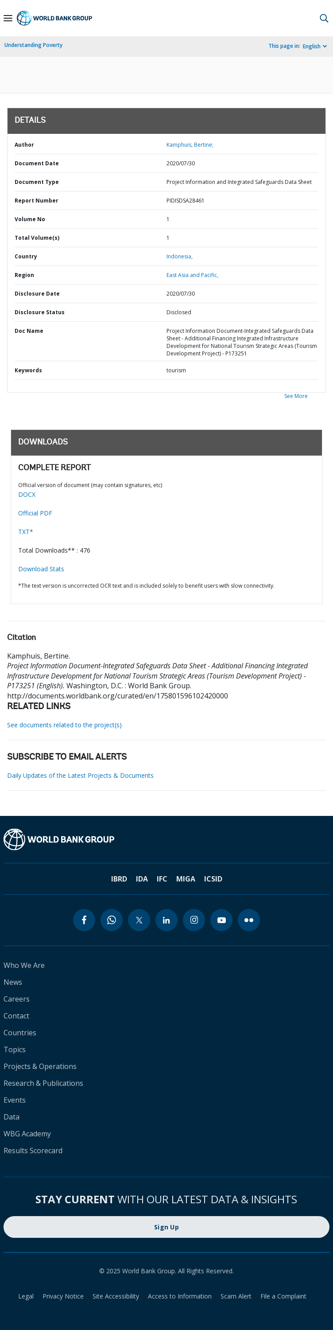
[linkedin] (166, 920)
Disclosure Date (37, 293)
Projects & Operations (40, 1066)
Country (26, 256)
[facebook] (84, 920)
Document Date (37, 163)
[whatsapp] (112, 920)
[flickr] (249, 920)
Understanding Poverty (33, 45)
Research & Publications (43, 1083)
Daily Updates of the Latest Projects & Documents (80, 775)
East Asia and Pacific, (192, 275)
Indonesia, (179, 256)
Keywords (28, 370)
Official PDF (35, 513)
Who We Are (24, 965)
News (13, 982)
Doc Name (29, 331)
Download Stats (41, 569)
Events (15, 1100)
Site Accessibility (116, 1296)
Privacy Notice (63, 1296)
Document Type (37, 182)
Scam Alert (236, 1296)
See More (296, 396)
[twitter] (139, 920)
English (312, 46)
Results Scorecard (33, 1150)
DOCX (26, 494)
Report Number (36, 200)
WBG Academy (27, 1134)
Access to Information (180, 1296)
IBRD (119, 879)
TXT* (25, 531)
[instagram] (194, 920)
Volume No (30, 219)
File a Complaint (283, 1296)
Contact (16, 1016)
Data (11, 1117)
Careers (17, 999)
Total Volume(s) (37, 238)
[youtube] (221, 920)
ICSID (213, 879)
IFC (162, 879)
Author (24, 144)
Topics (15, 1049)
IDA (142, 879)
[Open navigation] (8, 18)
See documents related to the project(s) (64, 725)
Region (24, 275)
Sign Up (166, 1227)
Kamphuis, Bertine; (189, 144)
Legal (26, 1296)
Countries (20, 1032)
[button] (324, 18)
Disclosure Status (40, 312)
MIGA (185, 879)
